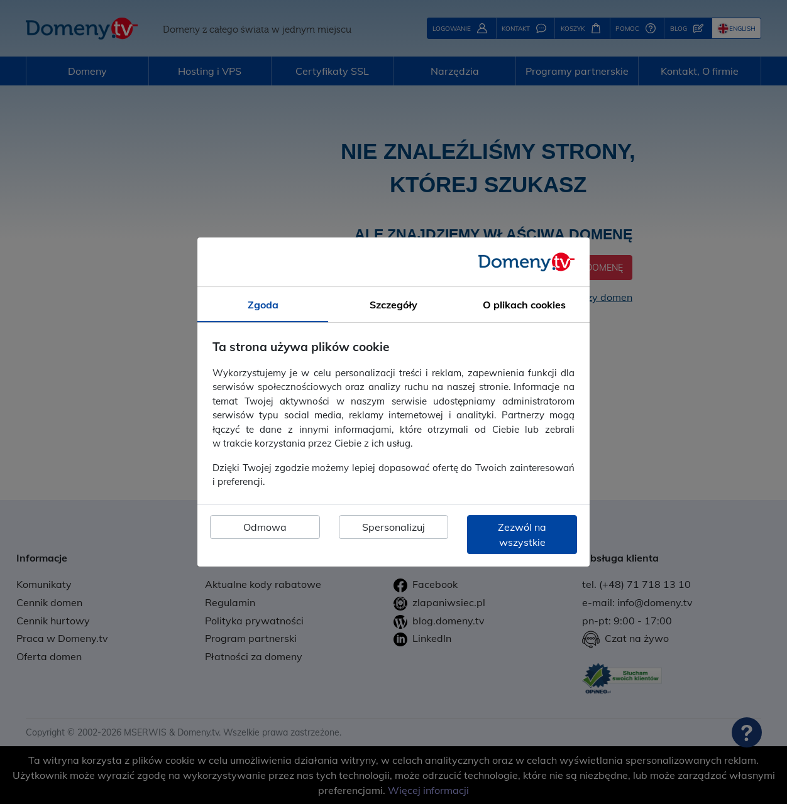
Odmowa (265, 527)
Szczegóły (393, 304)
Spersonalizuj (393, 527)
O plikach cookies (524, 304)
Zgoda (263, 304)
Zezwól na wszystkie (522, 534)
